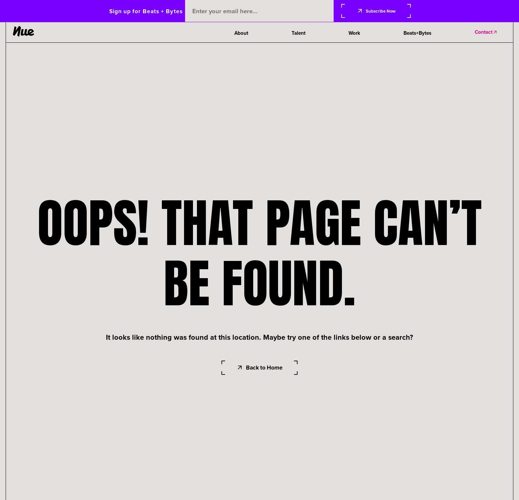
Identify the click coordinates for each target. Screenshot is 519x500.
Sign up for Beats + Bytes (146, 11)
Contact (486, 32)
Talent (299, 33)
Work (354, 33)
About (241, 33)
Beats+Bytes (417, 33)
